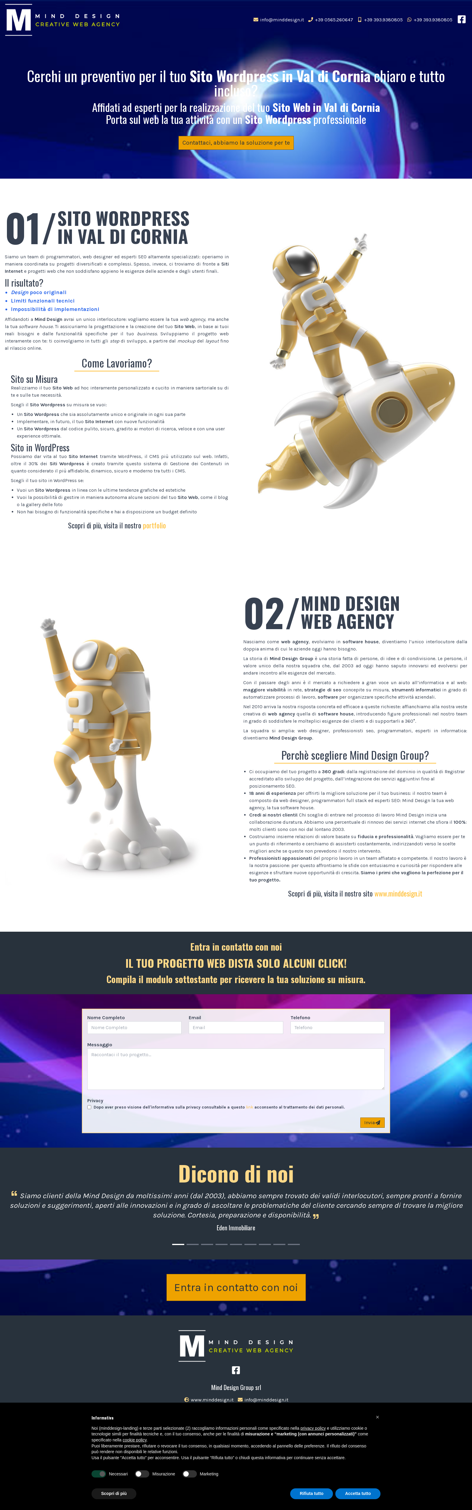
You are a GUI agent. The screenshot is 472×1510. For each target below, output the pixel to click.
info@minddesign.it (278, 20)
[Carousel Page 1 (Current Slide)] (178, 1244)
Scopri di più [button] (114, 1493)
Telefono (300, 1017)
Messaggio (99, 1044)
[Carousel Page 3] (207, 1244)
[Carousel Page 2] (193, 1244)
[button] (377, 1417)
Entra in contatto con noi (236, 1287)
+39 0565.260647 (330, 20)
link (249, 1107)
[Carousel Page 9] (294, 1244)
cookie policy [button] (135, 1440)
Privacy (95, 1100)
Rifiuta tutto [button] (312, 1493)
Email (195, 1017)
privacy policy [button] (313, 1428)
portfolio (154, 525)
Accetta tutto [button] (358, 1493)
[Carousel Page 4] (222, 1244)
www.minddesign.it (398, 893)
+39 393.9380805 (380, 20)
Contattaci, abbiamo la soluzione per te (236, 142)
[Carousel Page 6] (250, 1244)
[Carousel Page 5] (236, 1244)
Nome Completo (106, 1017)
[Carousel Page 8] (279, 1244)
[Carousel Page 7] (265, 1244)
